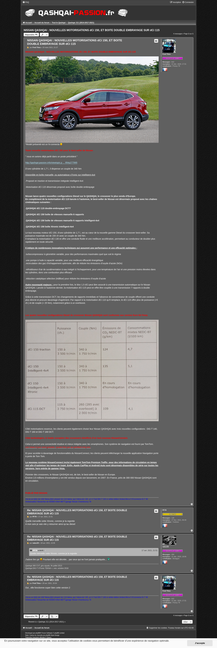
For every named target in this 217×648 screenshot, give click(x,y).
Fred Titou (166, 54)
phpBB (38, 633)
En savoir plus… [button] (14, 645)
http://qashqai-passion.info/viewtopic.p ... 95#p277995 (51, 162)
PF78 (164, 510)
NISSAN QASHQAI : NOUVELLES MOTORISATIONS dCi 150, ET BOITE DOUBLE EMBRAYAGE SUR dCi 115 (92, 30)
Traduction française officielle (35, 637)
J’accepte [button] (200, 643)
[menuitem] (26, 2)
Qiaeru (49, 637)
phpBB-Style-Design (52, 635)
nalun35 (165, 547)
